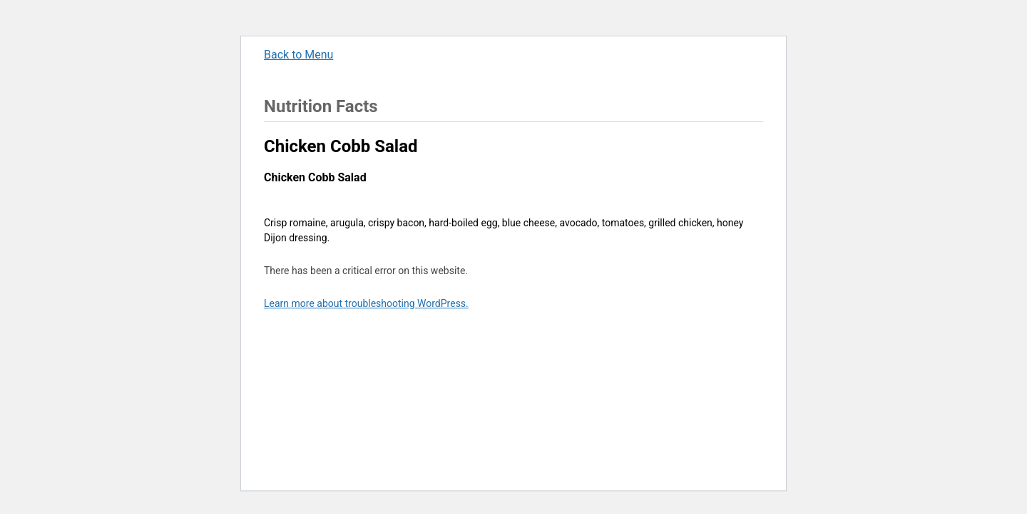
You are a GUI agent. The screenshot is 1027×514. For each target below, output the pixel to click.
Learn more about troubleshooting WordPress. (366, 303)
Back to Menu (298, 54)
